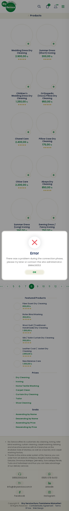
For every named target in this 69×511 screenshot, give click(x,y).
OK (34, 272)
